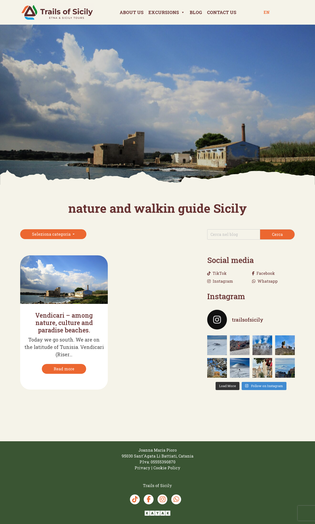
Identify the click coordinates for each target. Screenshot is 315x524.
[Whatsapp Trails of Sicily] (176, 499)
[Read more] (64, 369)
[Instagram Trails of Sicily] (162, 499)
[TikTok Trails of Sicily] (135, 499)
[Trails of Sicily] (57, 12)
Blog (196, 12)
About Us (131, 12)
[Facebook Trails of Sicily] (149, 499)
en (267, 12)
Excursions (166, 12)
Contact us (221, 12)
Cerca (277, 234)
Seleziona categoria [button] (52, 234)
